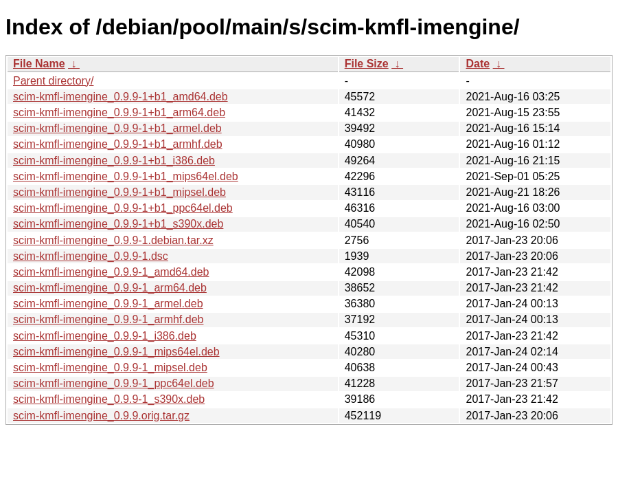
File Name (39, 63)
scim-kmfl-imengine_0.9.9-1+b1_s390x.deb (118, 224)
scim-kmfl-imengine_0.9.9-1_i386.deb (104, 336)
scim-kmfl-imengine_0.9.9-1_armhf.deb (108, 319)
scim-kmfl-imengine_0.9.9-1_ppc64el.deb (113, 383)
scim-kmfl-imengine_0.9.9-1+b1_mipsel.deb (119, 192)
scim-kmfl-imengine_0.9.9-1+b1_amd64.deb (120, 96)
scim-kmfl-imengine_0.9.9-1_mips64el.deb (116, 352)
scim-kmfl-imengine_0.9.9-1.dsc (90, 256)
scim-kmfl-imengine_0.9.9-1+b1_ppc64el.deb (123, 208)
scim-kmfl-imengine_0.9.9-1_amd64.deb (111, 272)
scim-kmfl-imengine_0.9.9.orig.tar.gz (101, 415)
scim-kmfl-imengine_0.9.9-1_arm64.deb (110, 288)
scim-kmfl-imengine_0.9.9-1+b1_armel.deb (117, 128)
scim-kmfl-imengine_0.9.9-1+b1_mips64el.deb (125, 176)
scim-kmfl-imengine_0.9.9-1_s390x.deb (109, 399)
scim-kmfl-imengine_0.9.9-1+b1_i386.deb (114, 160)
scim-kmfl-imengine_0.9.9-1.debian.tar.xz (113, 240)
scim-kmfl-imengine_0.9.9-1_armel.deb (108, 303)
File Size (367, 63)
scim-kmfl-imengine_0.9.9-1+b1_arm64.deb (119, 112)
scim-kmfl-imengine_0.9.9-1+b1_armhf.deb (117, 144)
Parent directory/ (53, 81)
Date (478, 63)
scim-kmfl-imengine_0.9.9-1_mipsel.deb (110, 367)
